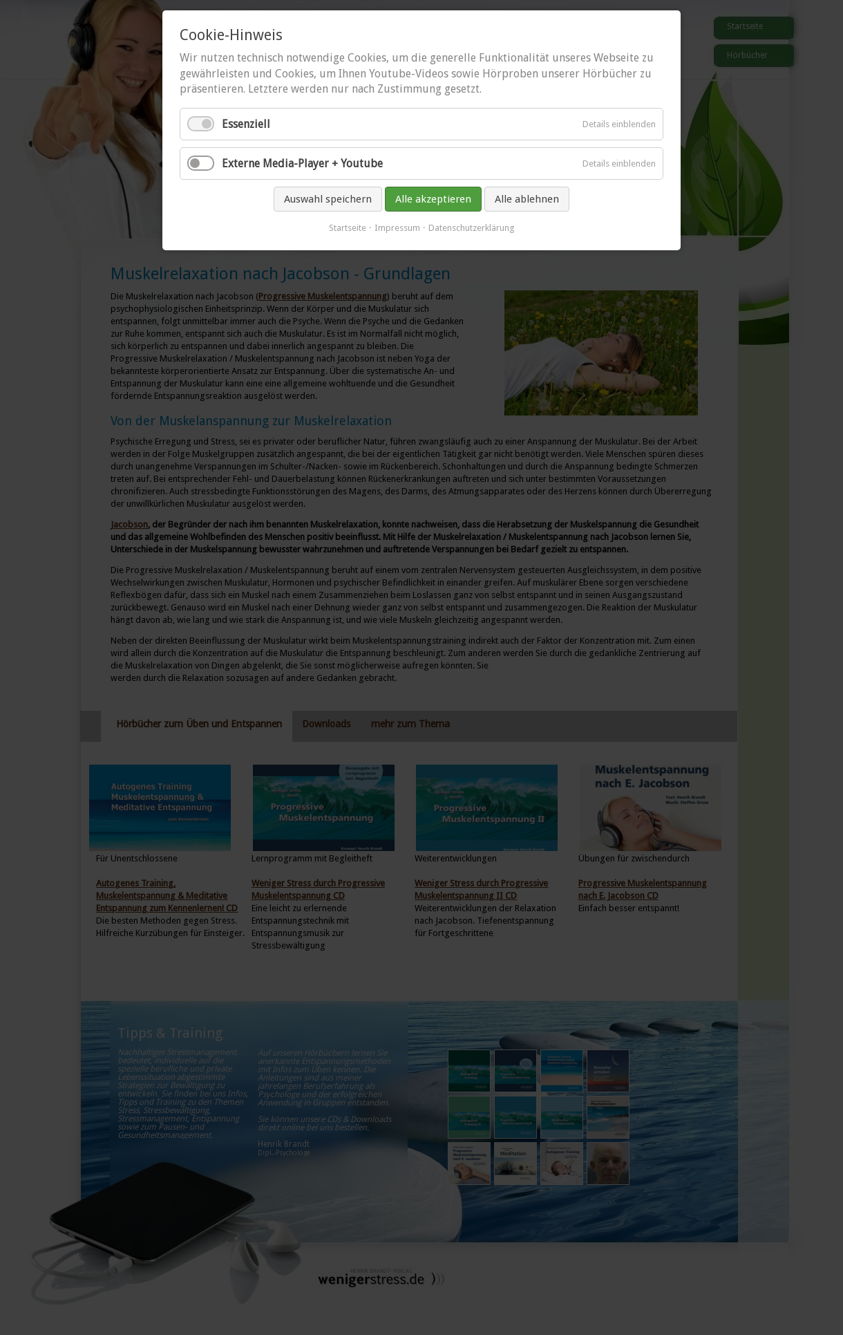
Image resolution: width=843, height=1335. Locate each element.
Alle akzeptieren (433, 199)
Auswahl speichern (328, 199)
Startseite (347, 227)
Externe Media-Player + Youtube (302, 163)
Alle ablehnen (527, 199)
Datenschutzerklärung (471, 227)
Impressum (397, 227)
